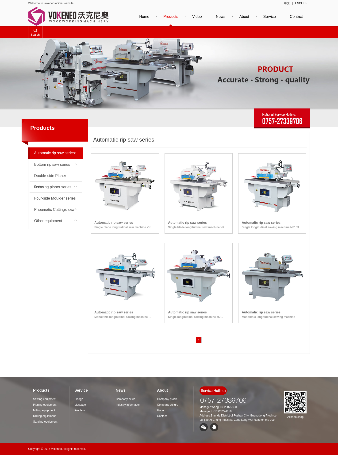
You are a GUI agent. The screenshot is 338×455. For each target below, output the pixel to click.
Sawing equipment (48, 320)
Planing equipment (48, 232)
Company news (125, 399)
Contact (296, 17)
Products (170, 17)
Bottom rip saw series (55, 164)
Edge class (42, 298)
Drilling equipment (48, 254)
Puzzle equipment (48, 287)
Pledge (78, 399)
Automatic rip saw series (55, 152)
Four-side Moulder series (55, 200)
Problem (79, 410)
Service (269, 17)
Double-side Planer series (55, 177)
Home (144, 17)
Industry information (128, 404)
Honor (161, 410)
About (244, 17)
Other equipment (54, 220)
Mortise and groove (49, 276)
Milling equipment (47, 243)
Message (80, 404)
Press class (42, 309)
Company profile (167, 399)
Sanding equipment (49, 265)
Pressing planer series (54, 187)
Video (197, 17)
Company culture (167, 404)
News (220, 17)
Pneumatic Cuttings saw (55, 211)
